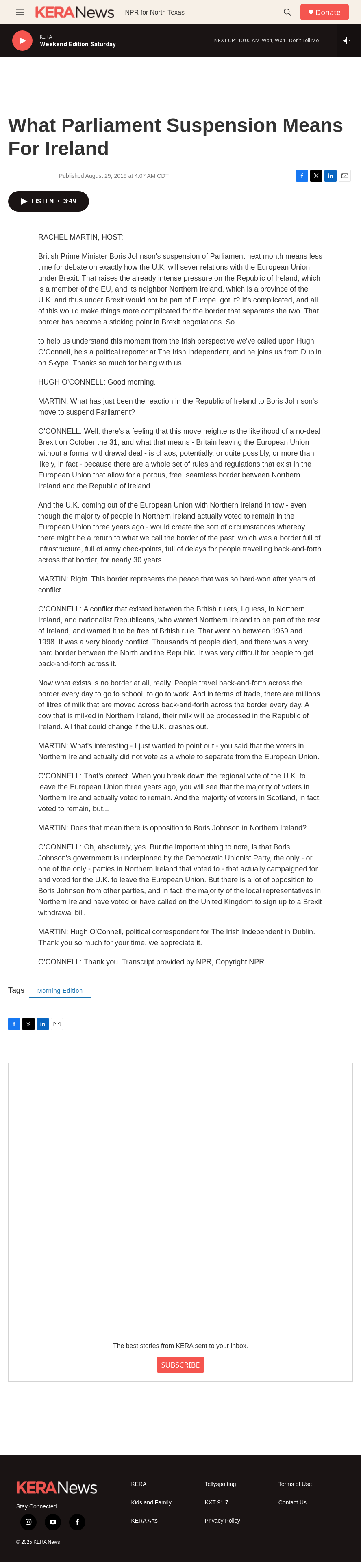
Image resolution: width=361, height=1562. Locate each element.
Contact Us (292, 1502)
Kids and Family (151, 1502)
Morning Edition (60, 990)
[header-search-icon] (287, 12)
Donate (328, 12)
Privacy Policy (222, 1521)
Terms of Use (295, 1484)
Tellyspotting (220, 1484)
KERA (138, 1484)
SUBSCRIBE (180, 1365)
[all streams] (349, 40)
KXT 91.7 (216, 1502)
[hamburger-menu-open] (20, 12)
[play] (22, 40)
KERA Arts (144, 1521)
